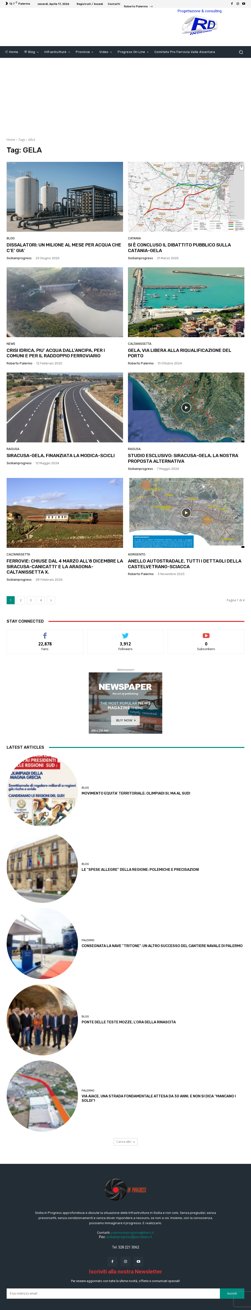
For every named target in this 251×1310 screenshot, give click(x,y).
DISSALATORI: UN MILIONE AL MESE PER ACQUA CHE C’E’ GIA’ (64, 261)
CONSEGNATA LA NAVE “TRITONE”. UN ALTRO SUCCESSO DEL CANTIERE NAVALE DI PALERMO (162, 959)
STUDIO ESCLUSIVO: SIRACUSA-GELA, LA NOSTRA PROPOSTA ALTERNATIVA (183, 471)
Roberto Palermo (19, 376)
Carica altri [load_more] (125, 1155)
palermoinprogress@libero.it (132, 1246)
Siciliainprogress (19, 271)
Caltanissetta (139, 357)
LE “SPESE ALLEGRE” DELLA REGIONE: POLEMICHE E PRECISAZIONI (140, 883)
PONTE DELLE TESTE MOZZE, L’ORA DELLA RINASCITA (129, 1035)
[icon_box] (138, 7)
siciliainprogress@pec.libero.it (129, 1250)
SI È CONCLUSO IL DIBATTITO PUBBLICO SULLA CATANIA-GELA (179, 261)
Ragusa (13, 462)
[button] (241, 65)
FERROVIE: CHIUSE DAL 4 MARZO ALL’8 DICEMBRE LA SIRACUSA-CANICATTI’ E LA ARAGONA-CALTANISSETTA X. (65, 579)
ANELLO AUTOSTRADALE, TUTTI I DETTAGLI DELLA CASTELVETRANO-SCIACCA (184, 577)
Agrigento (136, 567)
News (11, 357)
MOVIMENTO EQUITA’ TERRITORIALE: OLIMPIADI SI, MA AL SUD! (136, 806)
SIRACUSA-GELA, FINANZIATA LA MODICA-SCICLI (61, 469)
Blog (11, 251)
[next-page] (51, 613)
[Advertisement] (125, 108)
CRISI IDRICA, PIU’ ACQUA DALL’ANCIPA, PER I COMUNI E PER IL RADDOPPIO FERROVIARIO (56, 366)
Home (11, 153)
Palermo (88, 953)
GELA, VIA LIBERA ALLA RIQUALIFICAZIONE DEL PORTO (179, 366)
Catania (134, 251)
